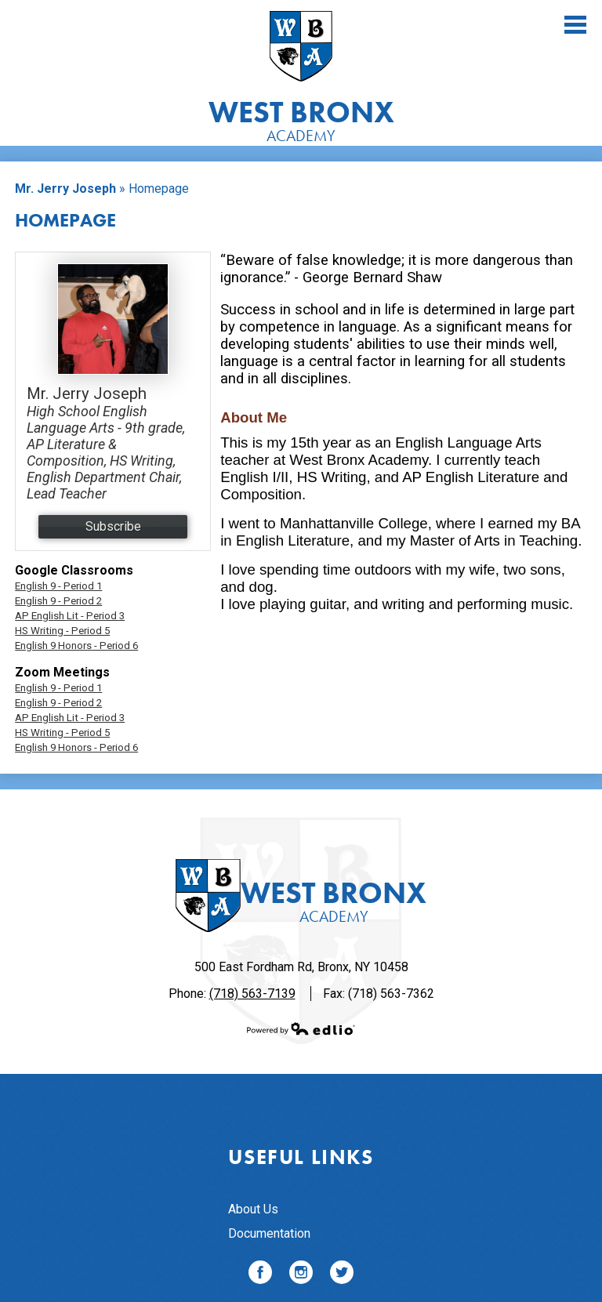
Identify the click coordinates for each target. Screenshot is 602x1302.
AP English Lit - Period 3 (70, 616)
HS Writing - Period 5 (62, 630)
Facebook (260, 1275)
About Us (253, 1209)
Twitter (342, 1275)
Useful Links (300, 1157)
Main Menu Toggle (575, 25)
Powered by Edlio (301, 1028)
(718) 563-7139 (252, 993)
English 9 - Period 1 (58, 586)
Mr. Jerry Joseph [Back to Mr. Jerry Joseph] (65, 188)
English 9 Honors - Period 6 (76, 645)
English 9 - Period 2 (58, 601)
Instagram (301, 1275)
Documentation (269, 1233)
